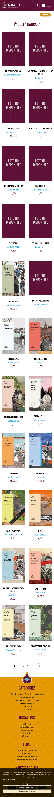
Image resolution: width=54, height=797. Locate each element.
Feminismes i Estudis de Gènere (27, 694)
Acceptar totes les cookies (27, 791)
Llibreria (27, 724)
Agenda (27, 733)
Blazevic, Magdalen (13, 190)
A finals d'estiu (40, 416)
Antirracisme (27, 697)
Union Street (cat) (40, 359)
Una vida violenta (13, 646)
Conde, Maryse (40, 78)
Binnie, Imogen (40, 535)
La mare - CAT (40, 589)
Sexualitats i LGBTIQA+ (27, 700)
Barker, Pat (40, 363)
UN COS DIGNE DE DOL (13, 71)
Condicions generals (27, 750)
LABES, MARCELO (14, 247)
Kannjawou (13, 473)
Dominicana (40, 473)
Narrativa (27, 706)
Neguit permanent (13, 531)
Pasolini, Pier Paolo (13, 132)
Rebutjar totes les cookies (27, 787)
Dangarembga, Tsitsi (13, 534)
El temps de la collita (13, 186)
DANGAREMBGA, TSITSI (13, 75)
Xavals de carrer (14, 128)
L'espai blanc (13, 359)
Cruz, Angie (40, 477)
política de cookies (9, 779)
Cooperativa (27, 730)
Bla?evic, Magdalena (40, 420)
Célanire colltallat (40, 243)
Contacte (27, 736)
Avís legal (27, 753)
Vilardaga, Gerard (13, 305)
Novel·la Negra (27, 703)
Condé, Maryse (40, 247)
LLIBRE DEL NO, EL (40, 186)
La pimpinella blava (40, 300)
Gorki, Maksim (40, 592)
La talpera (13, 301)
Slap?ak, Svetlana (40, 304)
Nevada (40, 531)
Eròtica (27, 709)
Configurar (27, 784)
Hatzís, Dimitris (13, 595)
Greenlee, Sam (40, 132)
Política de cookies (27, 760)
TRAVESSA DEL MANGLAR (40, 646)
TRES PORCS (13, 243)
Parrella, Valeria (14, 363)
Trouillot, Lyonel (13, 477)
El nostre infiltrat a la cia (40, 128)
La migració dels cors (13, 417)
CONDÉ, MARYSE (40, 650)
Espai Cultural (27, 727)
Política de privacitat (27, 757)
